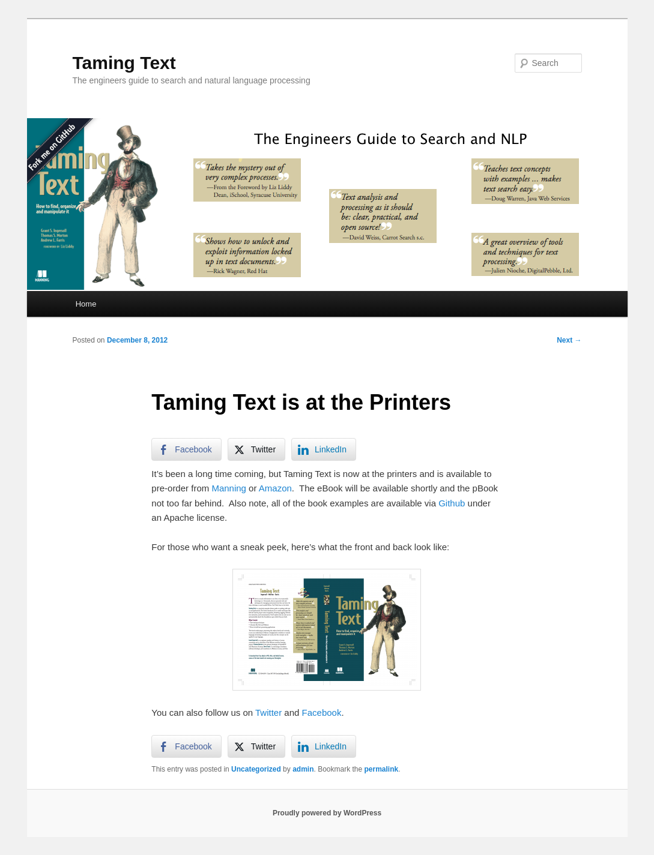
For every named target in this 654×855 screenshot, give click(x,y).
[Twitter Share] (256, 449)
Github (451, 503)
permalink (382, 769)
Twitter (268, 712)
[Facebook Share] (186, 449)
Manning (228, 488)
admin (302, 769)
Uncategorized (256, 769)
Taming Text (124, 63)
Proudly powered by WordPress (327, 813)
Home (86, 303)
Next (569, 340)
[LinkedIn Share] (323, 449)
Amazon (275, 488)
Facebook (322, 712)
